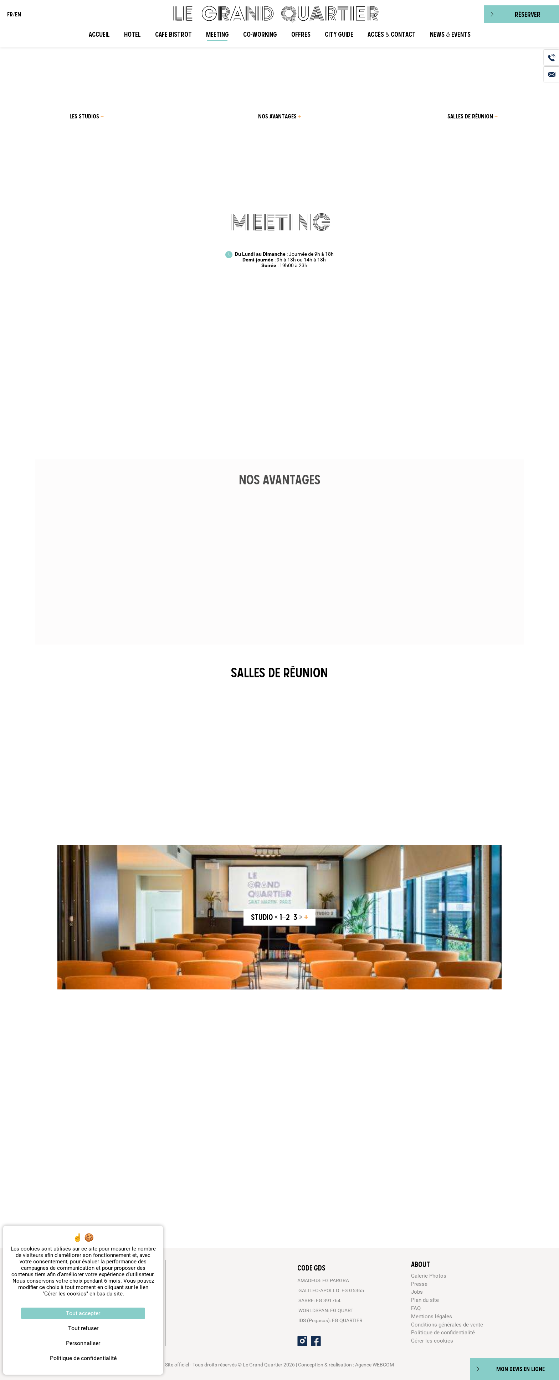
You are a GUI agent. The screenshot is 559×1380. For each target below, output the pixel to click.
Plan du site (425, 1300)
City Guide (339, 34)
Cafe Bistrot (173, 34)
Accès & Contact (392, 34)
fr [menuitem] (10, 14)
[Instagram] (302, 1341)
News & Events (450, 34)
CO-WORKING (260, 34)
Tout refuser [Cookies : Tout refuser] (83, 1328)
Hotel (132, 34)
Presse (419, 1284)
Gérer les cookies (432, 1341)
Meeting (217, 34)
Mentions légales (431, 1316)
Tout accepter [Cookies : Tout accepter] (83, 1313)
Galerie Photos (428, 1276)
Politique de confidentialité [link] (83, 1358)
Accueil (99, 34)
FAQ (416, 1308)
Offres (301, 34)
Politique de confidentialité (443, 1332)
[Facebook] (316, 1341)
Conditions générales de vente (447, 1325)
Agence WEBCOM (374, 1365)
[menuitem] (86, 116)
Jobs (417, 1292)
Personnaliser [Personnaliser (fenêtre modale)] (83, 1343)
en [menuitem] (18, 14)
